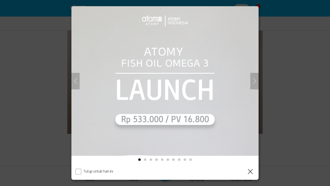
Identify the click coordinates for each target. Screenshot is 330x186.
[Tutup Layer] (250, 171)
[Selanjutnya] (254, 81)
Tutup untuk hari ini (98, 171)
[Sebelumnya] (75, 81)
